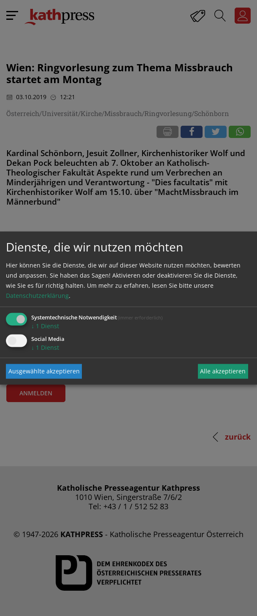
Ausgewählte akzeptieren (44, 371)
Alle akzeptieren (223, 371)
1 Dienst (45, 326)
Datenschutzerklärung (37, 295)
